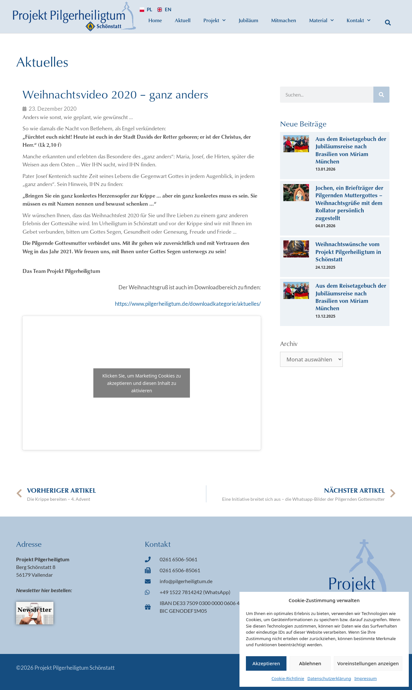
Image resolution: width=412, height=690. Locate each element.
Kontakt (358, 20)
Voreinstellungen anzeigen (368, 663)
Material (321, 20)
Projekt (214, 20)
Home (155, 20)
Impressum (365, 678)
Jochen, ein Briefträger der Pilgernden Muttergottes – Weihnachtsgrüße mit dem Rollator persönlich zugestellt (349, 202)
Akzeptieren (266, 663)
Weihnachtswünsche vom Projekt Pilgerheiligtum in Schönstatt (348, 251)
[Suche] (381, 95)
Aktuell (183, 20)
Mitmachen (283, 20)
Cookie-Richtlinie (287, 678)
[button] (388, 22)
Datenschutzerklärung (329, 678)
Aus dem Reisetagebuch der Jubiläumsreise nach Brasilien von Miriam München (350, 150)
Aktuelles (42, 61)
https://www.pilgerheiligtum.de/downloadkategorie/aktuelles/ (188, 303)
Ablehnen (310, 663)
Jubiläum (248, 20)
